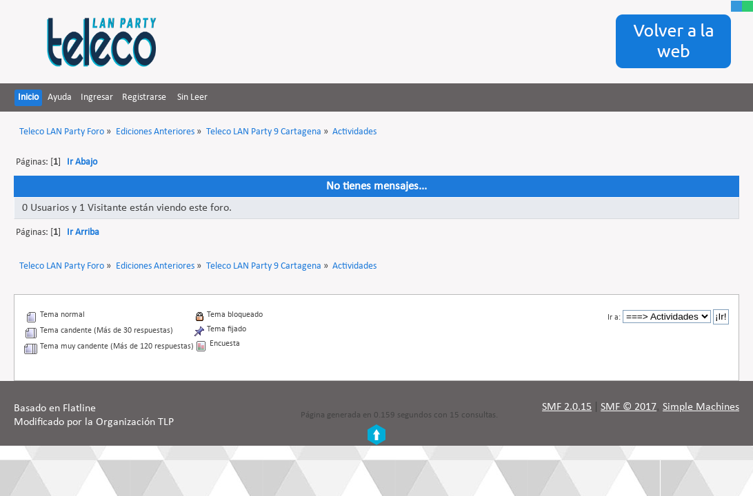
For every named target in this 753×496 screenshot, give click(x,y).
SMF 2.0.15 (567, 407)
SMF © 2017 (628, 407)
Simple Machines (701, 407)
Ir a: (614, 317)
